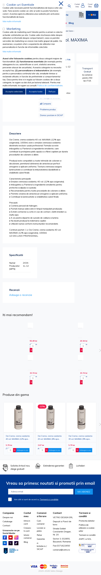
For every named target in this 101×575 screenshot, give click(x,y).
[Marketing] (4, 29)
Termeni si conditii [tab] (84, 514)
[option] (81, 429)
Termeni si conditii (87, 535)
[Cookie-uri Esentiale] (4, 5)
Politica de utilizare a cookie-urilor (87, 528)
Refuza (52, 91)
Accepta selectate (14, 91)
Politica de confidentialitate (50, 85)
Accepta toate (35, 91)
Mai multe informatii (12, 21)
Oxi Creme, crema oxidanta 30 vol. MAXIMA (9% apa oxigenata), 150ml (80, 437)
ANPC (82, 539)
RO (92, 14)
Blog (71, 22)
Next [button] (100, 350)
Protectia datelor (87, 520)
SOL (89, 539)
